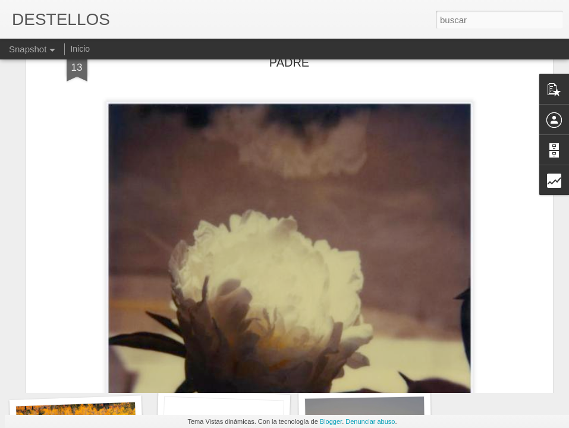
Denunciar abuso (370, 421)
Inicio (80, 49)
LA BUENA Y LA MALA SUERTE (240, 373)
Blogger (331, 421)
